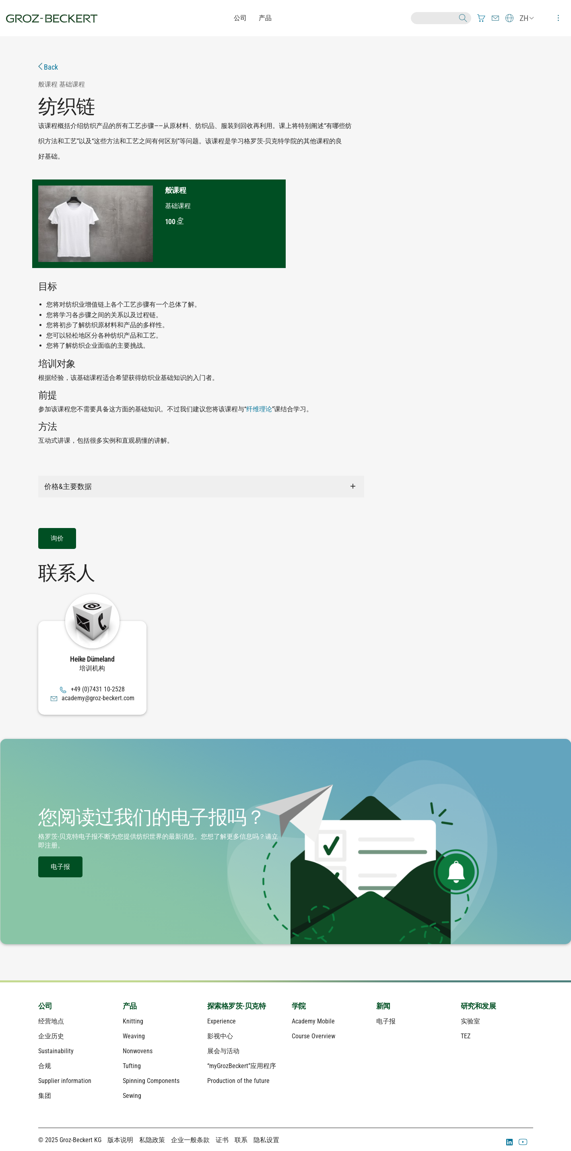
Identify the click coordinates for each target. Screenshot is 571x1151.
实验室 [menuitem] (470, 1021)
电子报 (60, 866)
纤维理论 (259, 409)
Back (48, 67)
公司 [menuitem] (45, 1006)
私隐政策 (152, 1140)
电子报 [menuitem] (386, 1021)
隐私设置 (266, 1140)
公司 (240, 18)
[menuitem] (481, 18)
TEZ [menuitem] (465, 1036)
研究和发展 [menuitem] (478, 1006)
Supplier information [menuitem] (64, 1081)
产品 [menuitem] (130, 1006)
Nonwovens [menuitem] (138, 1051)
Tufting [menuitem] (132, 1066)
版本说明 (120, 1140)
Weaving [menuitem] (134, 1036)
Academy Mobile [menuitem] (313, 1021)
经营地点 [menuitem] (51, 1021)
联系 (241, 1140)
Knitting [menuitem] (133, 1021)
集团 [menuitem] (44, 1095)
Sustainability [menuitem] (56, 1051)
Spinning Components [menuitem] (151, 1081)
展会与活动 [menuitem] (223, 1051)
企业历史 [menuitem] (51, 1036)
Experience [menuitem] (221, 1021)
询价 (57, 538)
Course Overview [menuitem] (313, 1036)
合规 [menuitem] (44, 1066)
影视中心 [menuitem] (220, 1036)
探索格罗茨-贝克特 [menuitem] (236, 1006)
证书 (222, 1140)
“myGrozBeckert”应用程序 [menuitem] (241, 1066)
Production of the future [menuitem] (238, 1081)
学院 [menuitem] (299, 1006)
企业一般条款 (190, 1140)
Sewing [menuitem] (132, 1095)
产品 (265, 18)
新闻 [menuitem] (383, 1006)
